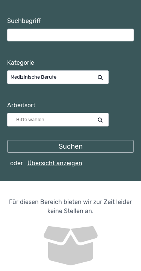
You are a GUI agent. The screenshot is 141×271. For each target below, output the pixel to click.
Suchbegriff (24, 20)
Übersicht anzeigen (54, 163)
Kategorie (20, 62)
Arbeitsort (21, 105)
